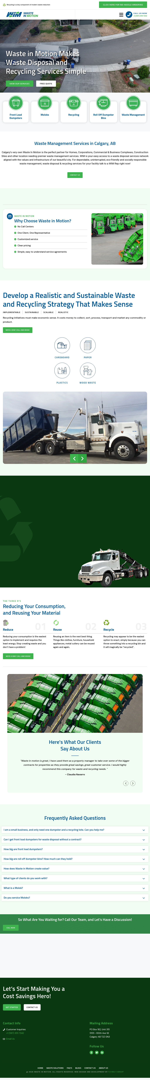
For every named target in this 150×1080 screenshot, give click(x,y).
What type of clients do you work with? (25, 880)
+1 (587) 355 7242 (140, 16)
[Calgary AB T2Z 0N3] (75, 957)
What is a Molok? (13, 889)
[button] (74, 459)
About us (106, 1070)
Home (38, 1070)
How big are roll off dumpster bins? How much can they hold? (38, 860)
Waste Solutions (53, 1070)
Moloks (45, 115)
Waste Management (133, 115)
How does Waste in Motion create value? (26, 870)
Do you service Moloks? (17, 899)
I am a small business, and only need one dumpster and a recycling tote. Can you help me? (54, 831)
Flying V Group (116, 1074)
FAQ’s (69, 1070)
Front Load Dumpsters (16, 116)
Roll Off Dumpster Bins (103, 116)
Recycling (73, 115)
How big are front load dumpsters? (23, 851)
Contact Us (92, 1070)
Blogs (79, 1070)
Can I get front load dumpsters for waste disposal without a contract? (42, 841)
